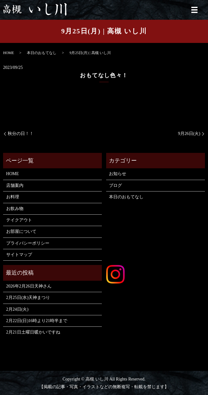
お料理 (12, 197)
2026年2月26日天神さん (29, 286)
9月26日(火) (189, 133)
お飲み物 (14, 208)
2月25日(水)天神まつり (28, 297)
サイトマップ (19, 254)
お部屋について (21, 231)
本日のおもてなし (41, 53)
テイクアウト (19, 220)
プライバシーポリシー (27, 243)
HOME (8, 53)
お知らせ (117, 173)
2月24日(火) (17, 309)
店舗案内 (14, 185)
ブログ (115, 185)
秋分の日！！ (21, 133)
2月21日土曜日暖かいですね (33, 332)
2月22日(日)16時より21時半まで (36, 320)
